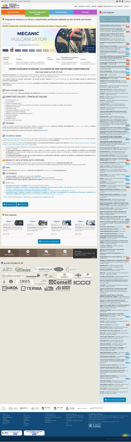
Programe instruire (61, 12)
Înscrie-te (24, 204)
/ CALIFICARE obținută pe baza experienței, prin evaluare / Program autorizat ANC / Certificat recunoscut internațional (114, 291)
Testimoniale (6, 420)
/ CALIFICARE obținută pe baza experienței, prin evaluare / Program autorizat (12, 229)
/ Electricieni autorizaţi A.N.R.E (114, 138)
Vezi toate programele (49, 242)
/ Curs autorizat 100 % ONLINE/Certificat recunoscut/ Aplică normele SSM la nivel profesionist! (114, 204)
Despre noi (82, 6)
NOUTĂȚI (51, 178)
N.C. (67, 424)
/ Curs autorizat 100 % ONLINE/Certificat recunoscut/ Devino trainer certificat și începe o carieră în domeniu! (114, 171)
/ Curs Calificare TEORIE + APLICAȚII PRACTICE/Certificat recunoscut (114, 182)
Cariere (5, 419)
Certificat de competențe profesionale (13, 139)
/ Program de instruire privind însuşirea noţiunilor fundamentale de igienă (114, 179)
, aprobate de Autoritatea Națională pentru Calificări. (40, 190)
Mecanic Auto (43, 130)
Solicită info (10, 204)
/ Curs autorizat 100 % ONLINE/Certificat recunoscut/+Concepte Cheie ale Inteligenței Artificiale (114, 58)
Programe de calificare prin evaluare (37, 13)
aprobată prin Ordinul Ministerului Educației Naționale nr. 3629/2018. (51, 193)
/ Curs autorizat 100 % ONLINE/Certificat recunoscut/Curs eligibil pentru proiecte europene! (114, 52)
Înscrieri (120, 6)
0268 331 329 (6, 1)
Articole (5, 424)
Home (75, 6)
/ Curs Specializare (112, 250)
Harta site (69, 425)
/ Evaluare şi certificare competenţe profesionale (111, 246)
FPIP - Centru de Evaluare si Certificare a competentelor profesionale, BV (29, 197)
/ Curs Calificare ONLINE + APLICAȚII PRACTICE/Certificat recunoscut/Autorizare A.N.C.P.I (113, 349)
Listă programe (108, 12)
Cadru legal (27, 417)
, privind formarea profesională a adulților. (27, 185)
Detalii (6, 234)
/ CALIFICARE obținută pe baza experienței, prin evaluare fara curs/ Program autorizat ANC (114, 301)
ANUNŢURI (38, 176)
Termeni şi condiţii (71, 414)
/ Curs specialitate (114, 78)
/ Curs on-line (114, 159)
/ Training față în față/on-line (114, 257)
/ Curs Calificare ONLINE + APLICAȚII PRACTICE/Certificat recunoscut (114, 163)
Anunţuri (93, 6)
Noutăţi (87, 6)
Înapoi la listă (6, 24)
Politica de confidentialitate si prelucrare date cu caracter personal (75, 417)
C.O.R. (67, 422)
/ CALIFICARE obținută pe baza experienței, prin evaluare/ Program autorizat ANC (114, 307)
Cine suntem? (6, 416)
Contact (126, 6)
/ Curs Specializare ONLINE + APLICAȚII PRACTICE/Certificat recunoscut (114, 223)
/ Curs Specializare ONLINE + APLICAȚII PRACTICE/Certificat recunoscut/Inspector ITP (114, 377)
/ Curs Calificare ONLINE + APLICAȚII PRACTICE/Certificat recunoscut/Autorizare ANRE (114, 218)
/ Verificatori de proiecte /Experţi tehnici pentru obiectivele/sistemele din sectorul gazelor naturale (114, 133)
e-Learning (85, 12)
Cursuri (100, 6)
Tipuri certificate (108, 6)
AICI (84, 164)
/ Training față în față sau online (111, 319)
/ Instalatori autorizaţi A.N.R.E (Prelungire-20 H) (114, 128)
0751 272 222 (14, 1)
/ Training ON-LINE (114, 43)
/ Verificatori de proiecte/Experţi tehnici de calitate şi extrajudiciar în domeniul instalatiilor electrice (114, 143)
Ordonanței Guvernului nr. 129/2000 (16, 140)
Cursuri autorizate (13, 12)
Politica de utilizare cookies (74, 420)
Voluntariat (6, 422)
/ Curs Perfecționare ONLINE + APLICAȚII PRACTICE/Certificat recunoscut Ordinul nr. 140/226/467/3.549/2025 (114, 30)
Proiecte (26, 416)
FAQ (115, 6)
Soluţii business (7, 417)
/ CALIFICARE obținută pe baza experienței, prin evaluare (114, 26)
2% (24, 414)
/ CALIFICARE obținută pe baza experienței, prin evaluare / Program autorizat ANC (37, 229)
